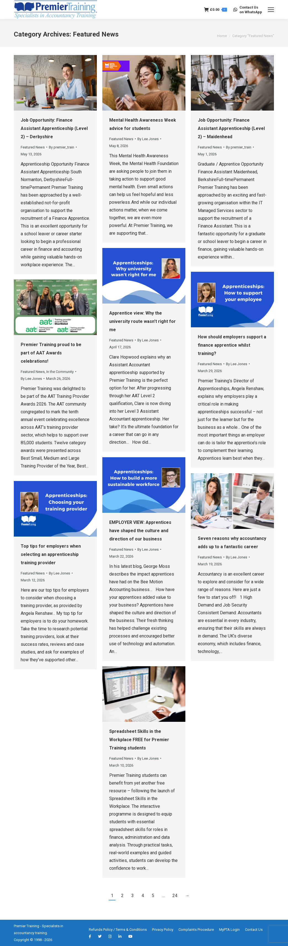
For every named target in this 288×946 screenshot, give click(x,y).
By (61, 147)
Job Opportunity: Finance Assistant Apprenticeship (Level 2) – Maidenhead (231, 128)
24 (174, 895)
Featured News (33, 147)
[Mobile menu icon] (271, 9)
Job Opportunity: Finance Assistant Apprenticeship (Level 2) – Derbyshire (54, 128)
